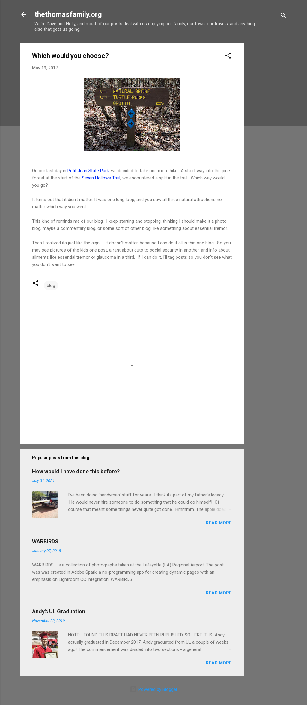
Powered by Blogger (153, 689)
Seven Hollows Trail (101, 178)
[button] (228, 56)
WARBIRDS (45, 541)
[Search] (283, 16)
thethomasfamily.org (68, 14)
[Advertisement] (268, 133)
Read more (219, 523)
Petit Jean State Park (88, 170)
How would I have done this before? (76, 471)
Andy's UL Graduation (58, 611)
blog (51, 285)
